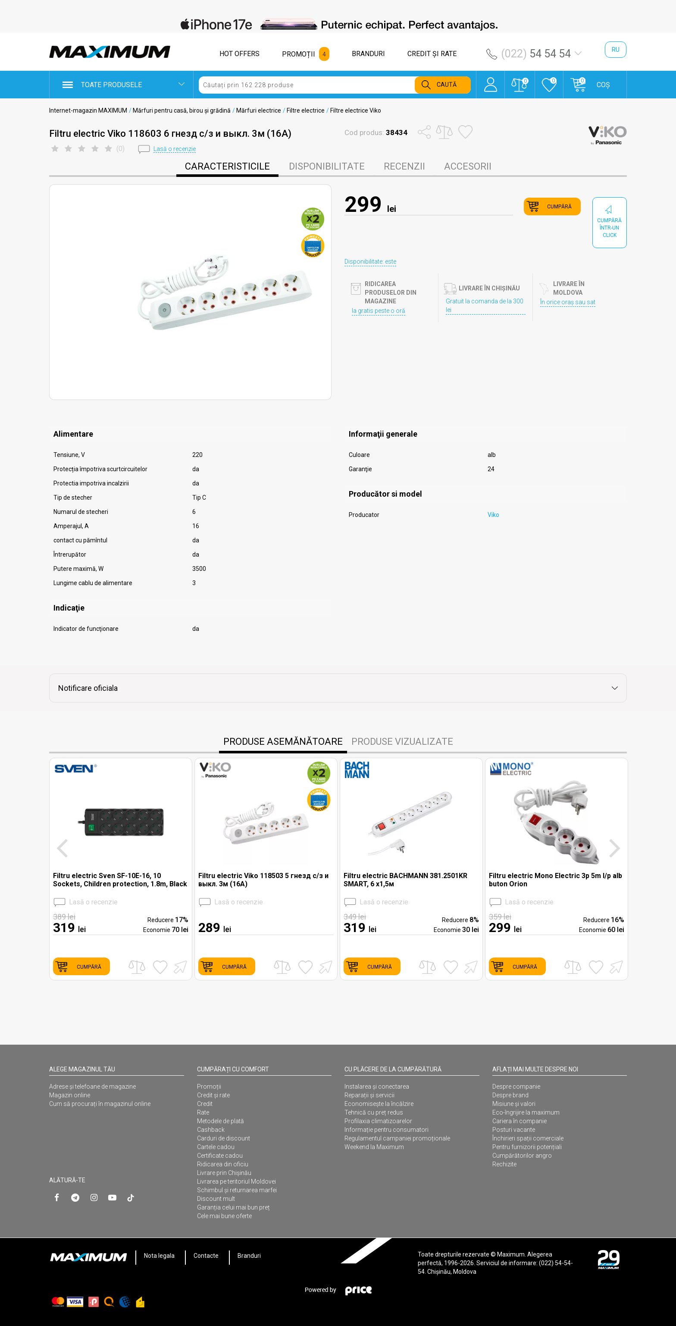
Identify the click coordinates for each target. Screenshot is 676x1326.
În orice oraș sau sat (567, 302)
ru (616, 49)
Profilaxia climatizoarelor (378, 1121)
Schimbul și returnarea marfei (237, 1190)
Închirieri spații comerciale (527, 1138)
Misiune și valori (513, 1103)
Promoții (209, 1086)
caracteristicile (227, 166)
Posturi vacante (513, 1129)
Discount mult (216, 1198)
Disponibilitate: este (370, 261)
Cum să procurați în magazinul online (99, 1103)
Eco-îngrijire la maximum (526, 1112)
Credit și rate (213, 1095)
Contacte (206, 1255)
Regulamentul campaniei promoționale (397, 1138)
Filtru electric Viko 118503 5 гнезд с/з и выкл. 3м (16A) (263, 880)
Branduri (249, 1255)
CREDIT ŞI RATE (432, 54)
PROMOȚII (298, 54)
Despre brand (510, 1095)
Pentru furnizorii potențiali (527, 1146)
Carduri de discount (223, 1138)
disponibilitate (327, 166)
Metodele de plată (220, 1121)
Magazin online (69, 1095)
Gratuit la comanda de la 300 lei (484, 305)
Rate (203, 1112)
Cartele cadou (216, 1146)
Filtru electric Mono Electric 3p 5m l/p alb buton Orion (555, 880)
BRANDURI (368, 54)
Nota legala (159, 1255)
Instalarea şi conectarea (376, 1086)
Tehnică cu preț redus (373, 1112)
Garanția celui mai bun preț (233, 1207)
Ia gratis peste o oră (378, 310)
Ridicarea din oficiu (222, 1164)
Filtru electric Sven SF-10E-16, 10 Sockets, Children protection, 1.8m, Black (120, 880)
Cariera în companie (519, 1121)
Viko (493, 514)
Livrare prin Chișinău (224, 1172)
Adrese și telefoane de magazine (92, 1086)
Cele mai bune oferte (224, 1216)
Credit (205, 1103)
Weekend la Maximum (374, 1146)
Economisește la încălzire (378, 1103)
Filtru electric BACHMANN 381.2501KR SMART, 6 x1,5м (405, 880)
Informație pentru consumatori (386, 1129)
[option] (338, 24)
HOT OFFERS (239, 54)
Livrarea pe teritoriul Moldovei (236, 1181)
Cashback (211, 1129)
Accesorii (467, 166)
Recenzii (404, 166)
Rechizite (504, 1164)
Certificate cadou (220, 1155)
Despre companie (516, 1086)
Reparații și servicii (369, 1095)
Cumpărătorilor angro (522, 1155)
